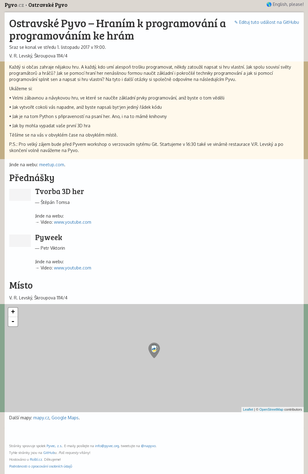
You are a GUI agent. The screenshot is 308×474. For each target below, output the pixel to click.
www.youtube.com (72, 222)
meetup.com (51, 164)
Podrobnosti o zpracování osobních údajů (40, 466)
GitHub (49, 452)
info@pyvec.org (107, 445)
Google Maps (65, 417)
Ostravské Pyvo (48, 4)
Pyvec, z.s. (54, 445)
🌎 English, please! (285, 4)
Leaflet (248, 409)
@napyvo (148, 445)
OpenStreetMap (271, 409)
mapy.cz (41, 417)
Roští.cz (36, 459)
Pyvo (15, 4)
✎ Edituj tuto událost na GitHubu (266, 22)
